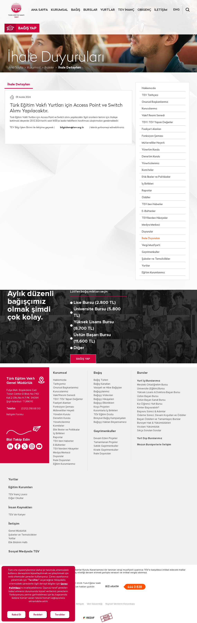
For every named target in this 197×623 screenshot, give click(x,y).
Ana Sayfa (16, 67)
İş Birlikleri (148, 184)
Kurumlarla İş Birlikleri (106, 410)
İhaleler (49, 67)
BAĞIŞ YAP (83, 358)
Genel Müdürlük (17, 531)
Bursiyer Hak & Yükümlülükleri (154, 423)
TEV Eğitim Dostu (104, 414)
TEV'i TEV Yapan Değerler (68, 399)
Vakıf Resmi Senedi (153, 115)
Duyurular (147, 231)
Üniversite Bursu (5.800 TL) (97, 312)
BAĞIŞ (75, 10)
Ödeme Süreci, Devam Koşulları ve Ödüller (161, 415)
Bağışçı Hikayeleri (104, 399)
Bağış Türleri (101, 380)
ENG (176, 9)
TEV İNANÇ (126, 10)
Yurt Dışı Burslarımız (149, 438)
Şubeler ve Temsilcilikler (156, 259)
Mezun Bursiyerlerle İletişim (154, 444)
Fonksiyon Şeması (152, 136)
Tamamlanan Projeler (106, 442)
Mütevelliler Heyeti (153, 143)
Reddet (37, 614)
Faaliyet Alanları (151, 129)
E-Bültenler (148, 211)
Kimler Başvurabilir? (148, 407)
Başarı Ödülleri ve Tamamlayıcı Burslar (159, 419)
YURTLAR (107, 10)
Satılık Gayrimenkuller (106, 446)
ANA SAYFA (39, 10)
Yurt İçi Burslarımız (148, 381)
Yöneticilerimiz (150, 163)
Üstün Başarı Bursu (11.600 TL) (92, 338)
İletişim (13, 523)
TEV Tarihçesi (150, 95)
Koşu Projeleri (101, 407)
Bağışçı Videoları (103, 395)
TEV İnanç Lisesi (17, 494)
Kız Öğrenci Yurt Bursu (149, 404)
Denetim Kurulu (151, 156)
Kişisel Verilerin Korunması (120, 604)
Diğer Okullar (15, 498)
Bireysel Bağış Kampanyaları (110, 418)
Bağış (98, 372)
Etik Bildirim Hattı (17, 542)
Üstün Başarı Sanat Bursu (151, 400)
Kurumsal (34, 67)
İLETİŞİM (160, 10)
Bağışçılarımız (101, 391)
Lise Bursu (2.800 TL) (95, 303)
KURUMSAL (59, 10)
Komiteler (148, 170)
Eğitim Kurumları (20, 487)
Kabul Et (16, 614)
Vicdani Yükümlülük (148, 427)
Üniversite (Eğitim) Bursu (151, 388)
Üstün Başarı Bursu (147, 396)
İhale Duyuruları (151, 238)
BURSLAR (90, 10)
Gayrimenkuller (150, 252)
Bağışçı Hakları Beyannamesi (110, 422)
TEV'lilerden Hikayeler (155, 218)
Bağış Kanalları (102, 384)
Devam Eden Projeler (105, 438)
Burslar (142, 372)
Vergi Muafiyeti (151, 245)
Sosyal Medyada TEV (23, 551)
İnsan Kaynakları (20, 507)
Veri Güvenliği (94, 604)
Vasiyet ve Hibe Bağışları (108, 387)
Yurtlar (146, 266)
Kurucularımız (149, 108)
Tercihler (60, 614)
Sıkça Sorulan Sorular (149, 430)
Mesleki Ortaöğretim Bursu (152, 385)
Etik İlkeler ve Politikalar (156, 177)
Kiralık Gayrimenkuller (106, 450)
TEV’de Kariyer (16, 514)
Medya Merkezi (151, 225)
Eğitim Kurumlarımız (153, 272)
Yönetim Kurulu (151, 150)
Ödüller (146, 197)
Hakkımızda (149, 88)
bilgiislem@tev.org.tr (72, 127)
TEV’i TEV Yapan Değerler (157, 122)
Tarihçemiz (59, 384)
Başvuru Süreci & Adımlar (151, 411)
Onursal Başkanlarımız (155, 102)
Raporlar (147, 190)
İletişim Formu (14, 414)
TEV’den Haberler (152, 204)
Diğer (79, 348)
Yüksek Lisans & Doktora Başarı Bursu (158, 392)
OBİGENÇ (144, 10)
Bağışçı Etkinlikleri (104, 403)
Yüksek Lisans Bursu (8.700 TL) (94, 325)
